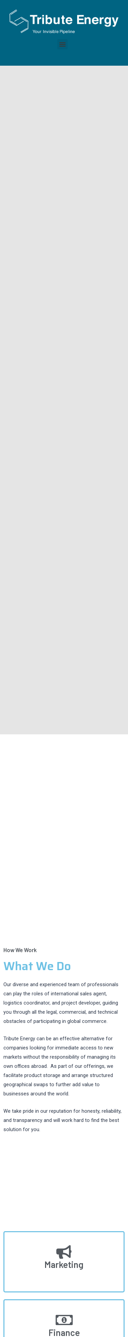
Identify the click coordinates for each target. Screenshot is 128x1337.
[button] (62, 44)
